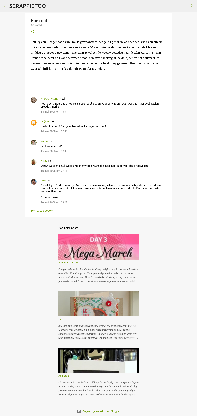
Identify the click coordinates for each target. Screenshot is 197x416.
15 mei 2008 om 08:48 (54, 151)
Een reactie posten (42, 210)
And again (64, 376)
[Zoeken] (51, 6)
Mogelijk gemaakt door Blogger (98, 411)
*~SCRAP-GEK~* (51, 98)
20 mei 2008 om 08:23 (54, 202)
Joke (43, 180)
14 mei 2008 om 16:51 (54, 111)
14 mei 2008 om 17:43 (54, 131)
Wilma (44, 141)
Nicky (44, 160)
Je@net (45, 121)
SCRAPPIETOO (27, 6)
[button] (33, 31)
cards (61, 319)
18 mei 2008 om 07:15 (54, 170)
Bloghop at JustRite (69, 262)
